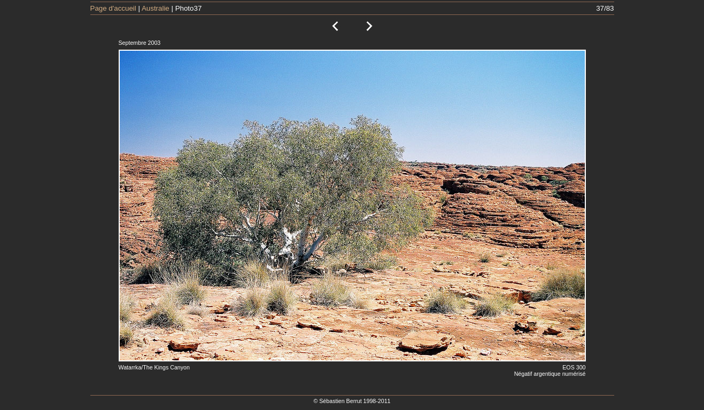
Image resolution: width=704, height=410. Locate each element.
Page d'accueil (113, 8)
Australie (155, 8)
